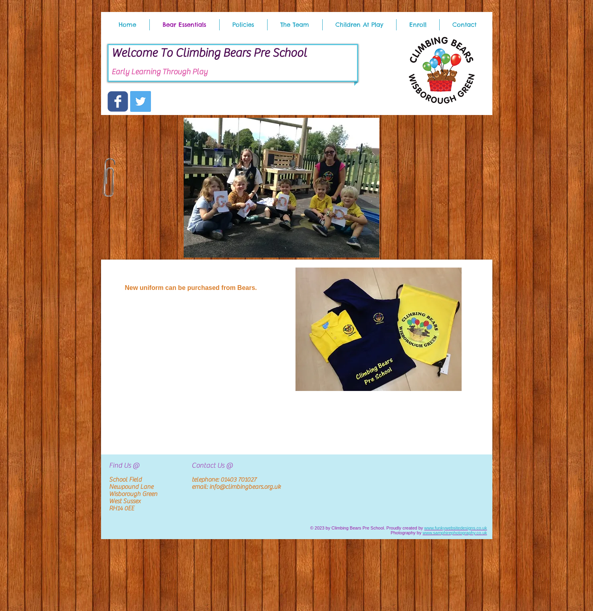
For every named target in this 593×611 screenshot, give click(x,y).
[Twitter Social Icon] (140, 101)
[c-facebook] (117, 101)
